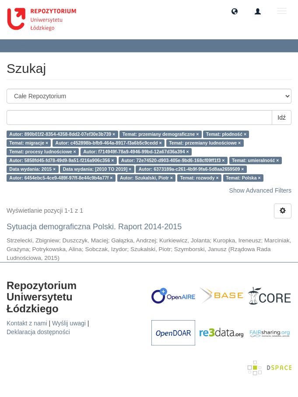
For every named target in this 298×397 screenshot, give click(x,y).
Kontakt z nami (27, 323)
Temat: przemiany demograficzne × (161, 134)
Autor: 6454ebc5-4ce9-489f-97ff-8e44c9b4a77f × (60, 177)
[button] (234, 10)
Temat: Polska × (243, 177)
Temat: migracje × (28, 142)
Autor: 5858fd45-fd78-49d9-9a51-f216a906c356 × (61, 160)
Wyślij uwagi (69, 323)
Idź (281, 117)
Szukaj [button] (24, 45)
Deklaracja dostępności (38, 331)
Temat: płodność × (226, 134)
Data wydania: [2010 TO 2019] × (97, 169)
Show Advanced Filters (260, 190)
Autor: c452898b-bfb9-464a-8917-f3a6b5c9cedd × (109, 142)
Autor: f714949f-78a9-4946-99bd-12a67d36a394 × (136, 151)
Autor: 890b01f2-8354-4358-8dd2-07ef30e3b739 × (62, 134)
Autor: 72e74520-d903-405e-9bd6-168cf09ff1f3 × (173, 160)
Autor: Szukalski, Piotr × (146, 177)
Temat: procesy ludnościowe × (42, 151)
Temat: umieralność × (255, 160)
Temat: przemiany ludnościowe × (205, 142)
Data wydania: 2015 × (32, 169)
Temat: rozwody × (199, 177)
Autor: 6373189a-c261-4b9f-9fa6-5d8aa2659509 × (191, 169)
